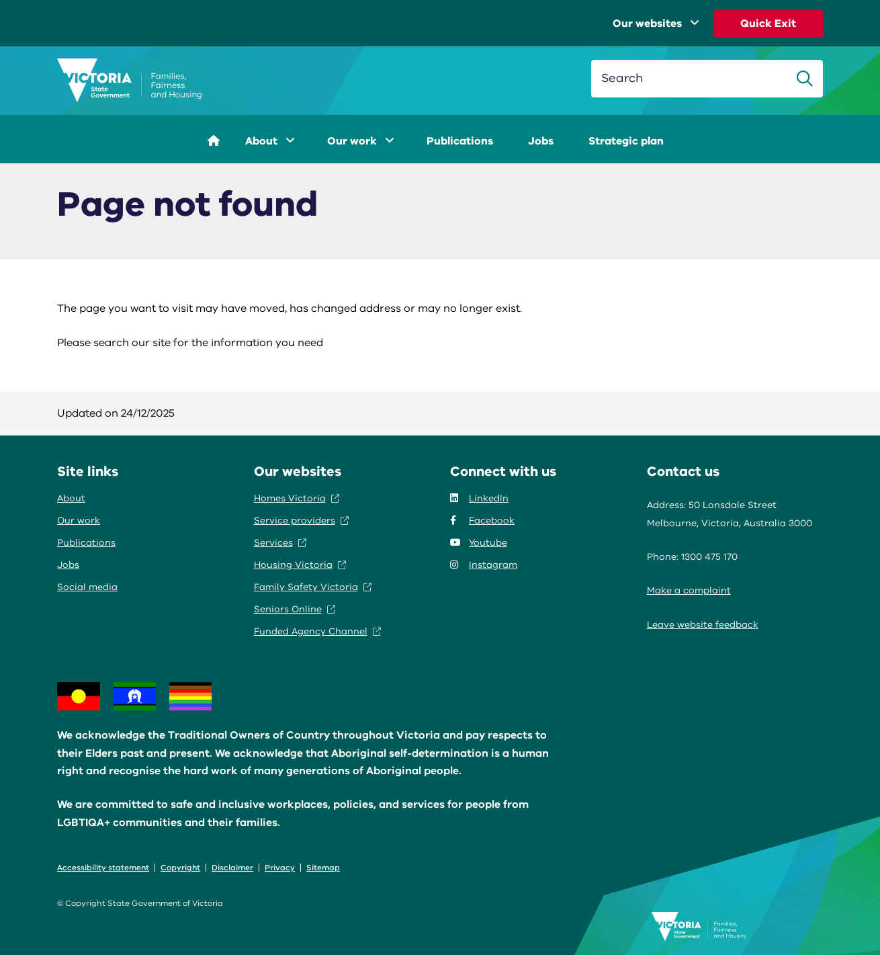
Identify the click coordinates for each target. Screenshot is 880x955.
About (270, 141)
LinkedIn (479, 498)
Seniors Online (294, 609)
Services (280, 542)
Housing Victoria (300, 564)
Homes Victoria (296, 498)
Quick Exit (768, 23)
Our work (360, 141)
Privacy (280, 868)
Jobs (541, 141)
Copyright (180, 868)
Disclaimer (232, 868)
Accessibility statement (103, 868)
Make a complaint (689, 590)
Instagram (483, 564)
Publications (460, 141)
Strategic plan (626, 141)
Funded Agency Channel (317, 631)
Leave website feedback (702, 624)
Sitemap (323, 868)
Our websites (656, 23)
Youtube (478, 542)
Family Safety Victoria (312, 587)
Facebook (482, 520)
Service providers (301, 520)
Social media (87, 587)
